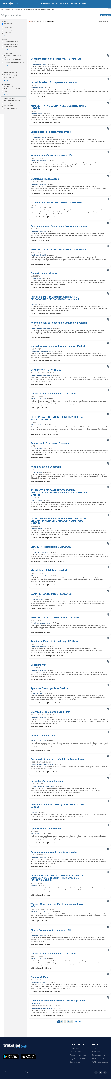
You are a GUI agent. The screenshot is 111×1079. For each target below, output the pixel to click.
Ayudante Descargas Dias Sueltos (49, 688)
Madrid (6, 23)
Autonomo (7, 91)
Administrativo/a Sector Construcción (52, 155)
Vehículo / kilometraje (9, 108)
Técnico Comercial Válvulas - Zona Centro (54, 393)
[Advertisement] (65, 39)
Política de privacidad (100, 1062)
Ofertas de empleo (7, 9)
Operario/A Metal (40, 977)
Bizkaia (6, 32)
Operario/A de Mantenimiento (47, 828)
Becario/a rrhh (38, 665)
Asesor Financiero (9, 46)
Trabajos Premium (61, 4)
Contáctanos (75, 1062)
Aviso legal (96, 1051)
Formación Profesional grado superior (13, 62)
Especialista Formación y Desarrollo (51, 132)
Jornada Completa (9, 75)
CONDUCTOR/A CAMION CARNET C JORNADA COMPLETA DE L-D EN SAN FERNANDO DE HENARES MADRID (57, 878)
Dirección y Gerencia (9, 41)
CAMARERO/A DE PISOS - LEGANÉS (51, 594)
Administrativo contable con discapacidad (54, 852)
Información (74, 1048)
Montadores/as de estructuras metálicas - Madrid (58, 346)
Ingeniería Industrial (9, 44)
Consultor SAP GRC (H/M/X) (46, 370)
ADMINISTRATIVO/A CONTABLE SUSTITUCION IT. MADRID (58, 107)
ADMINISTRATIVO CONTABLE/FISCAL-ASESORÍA (58, 249)
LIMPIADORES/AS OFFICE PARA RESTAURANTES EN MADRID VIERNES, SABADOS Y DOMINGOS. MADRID (59, 520)
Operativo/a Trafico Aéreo (45, 179)
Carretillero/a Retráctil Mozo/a (47, 781)
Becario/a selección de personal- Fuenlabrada (56, 59)
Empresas (73, 4)
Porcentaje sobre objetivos (11, 100)
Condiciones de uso (99, 1055)
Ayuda (94, 1048)
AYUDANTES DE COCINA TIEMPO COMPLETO (56, 202)
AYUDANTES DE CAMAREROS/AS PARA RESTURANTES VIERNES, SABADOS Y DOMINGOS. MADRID (59, 492)
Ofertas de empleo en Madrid (20, 9)
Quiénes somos (75, 1051)
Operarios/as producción (44, 273)
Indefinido (7, 86)
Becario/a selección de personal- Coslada (54, 82)
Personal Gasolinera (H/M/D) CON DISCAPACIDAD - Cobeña (59, 805)
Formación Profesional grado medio (12, 56)
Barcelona (6, 27)
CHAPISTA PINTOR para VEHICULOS (51, 547)
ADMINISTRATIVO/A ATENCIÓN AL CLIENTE (55, 618)
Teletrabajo (7, 103)
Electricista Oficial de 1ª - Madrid (49, 570)
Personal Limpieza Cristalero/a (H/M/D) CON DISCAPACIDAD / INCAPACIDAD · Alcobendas (56, 298)
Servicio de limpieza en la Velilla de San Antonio (57, 759)
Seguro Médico (8, 106)
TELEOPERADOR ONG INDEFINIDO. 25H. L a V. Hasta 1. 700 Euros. (57, 418)
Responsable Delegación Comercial (50, 443)
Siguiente (77, 1022)
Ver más (6, 35)
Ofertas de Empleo (47, 4)
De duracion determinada (11, 89)
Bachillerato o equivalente (11, 59)
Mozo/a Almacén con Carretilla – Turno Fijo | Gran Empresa (58, 1002)
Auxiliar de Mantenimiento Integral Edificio (54, 641)
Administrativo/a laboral (44, 735)
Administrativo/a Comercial (46, 467)
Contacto (82, 4)
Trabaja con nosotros (78, 1055)
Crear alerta (106, 15)
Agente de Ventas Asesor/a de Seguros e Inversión (59, 226)
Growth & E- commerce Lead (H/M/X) (51, 712)
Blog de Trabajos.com (78, 1059)
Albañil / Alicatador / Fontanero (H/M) (51, 930)
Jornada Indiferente (9, 72)
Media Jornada (8, 77)
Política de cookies (99, 1059)
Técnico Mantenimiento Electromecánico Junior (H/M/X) (57, 905)
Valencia (6, 30)
